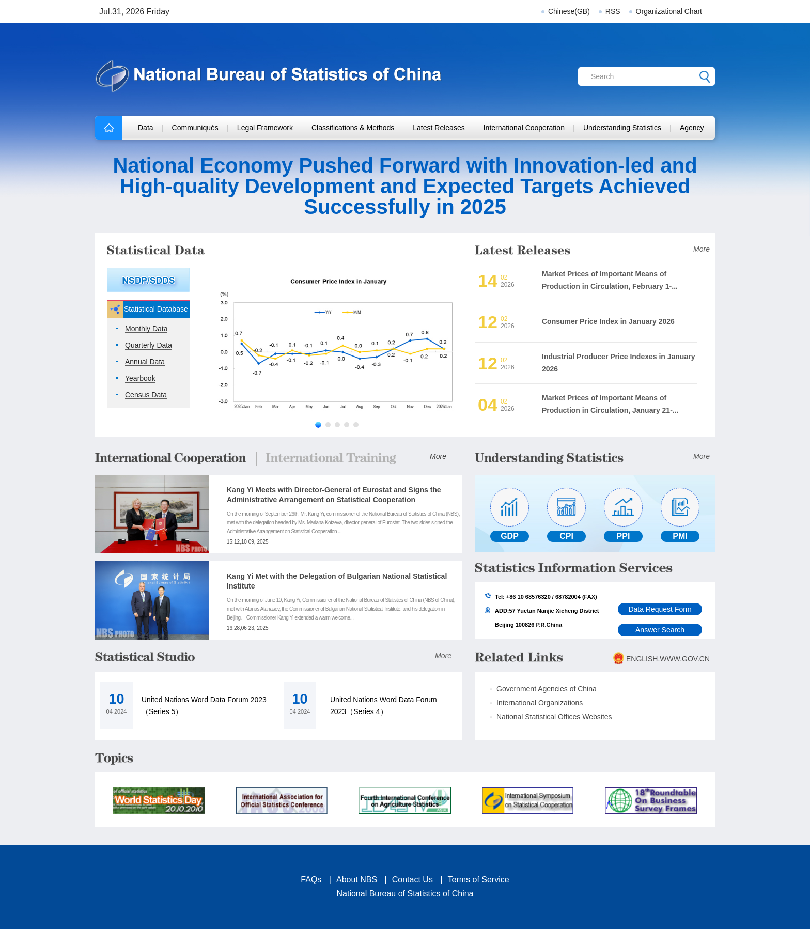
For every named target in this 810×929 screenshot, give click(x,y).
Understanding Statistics (622, 127)
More (701, 249)
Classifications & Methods (352, 127)
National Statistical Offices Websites (554, 717)
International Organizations (539, 703)
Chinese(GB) (569, 11)
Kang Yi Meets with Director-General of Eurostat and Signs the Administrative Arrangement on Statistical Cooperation (334, 495)
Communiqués (195, 127)
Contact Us (412, 879)
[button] (318, 425)
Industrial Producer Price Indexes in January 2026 (618, 362)
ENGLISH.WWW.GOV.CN (668, 659)
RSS (612, 11)
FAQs (311, 879)
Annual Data (145, 362)
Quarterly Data (148, 345)
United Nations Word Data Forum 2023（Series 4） (383, 705)
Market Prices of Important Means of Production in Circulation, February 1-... (610, 280)
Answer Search (659, 630)
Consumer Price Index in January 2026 (608, 321)
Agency (692, 127)
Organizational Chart (669, 11)
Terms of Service (478, 879)
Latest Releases (438, 127)
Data (145, 127)
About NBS (356, 879)
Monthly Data (146, 329)
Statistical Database (156, 309)
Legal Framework (265, 127)
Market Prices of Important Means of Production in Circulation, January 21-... (610, 404)
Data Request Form (659, 609)
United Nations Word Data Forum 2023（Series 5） (204, 705)
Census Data (146, 395)
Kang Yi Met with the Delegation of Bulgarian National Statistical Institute (337, 581)
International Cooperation (524, 127)
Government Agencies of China (546, 689)
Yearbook (140, 378)
